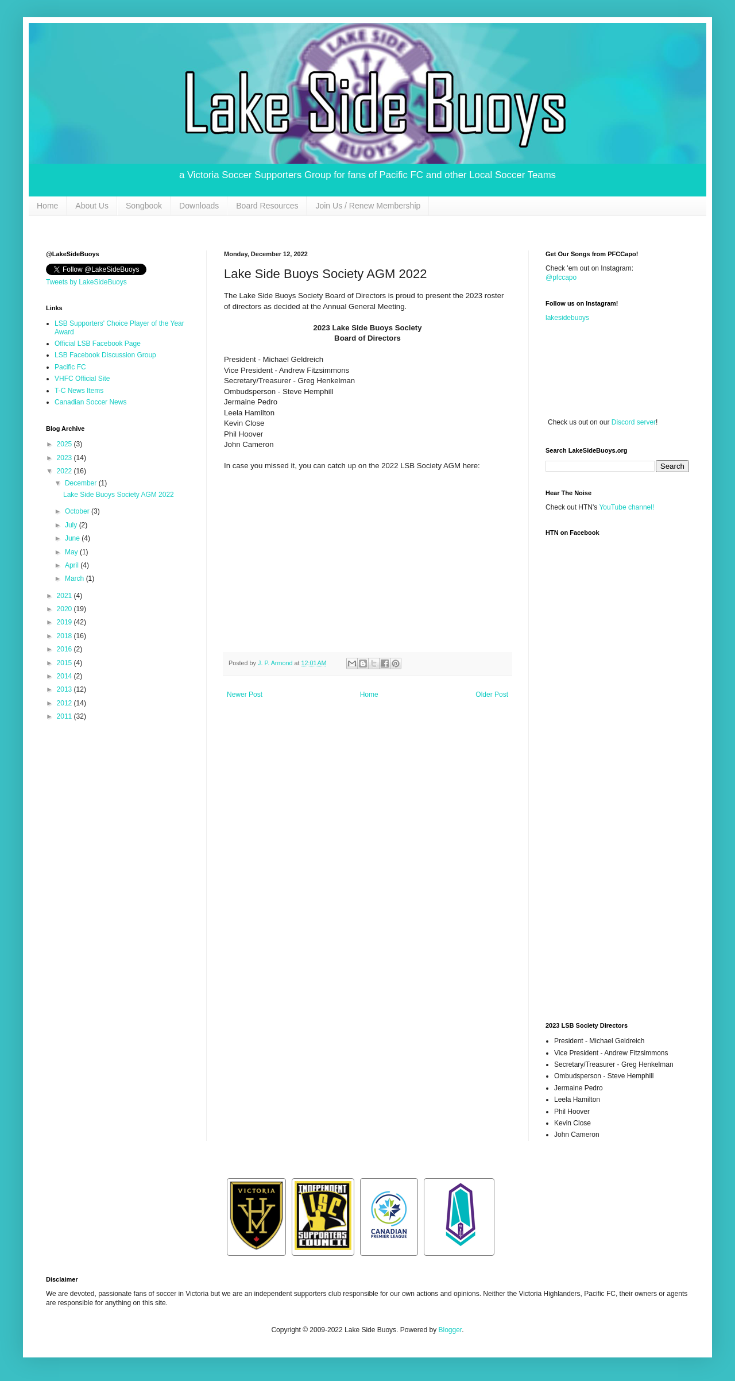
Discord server (634, 422)
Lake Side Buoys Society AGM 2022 (118, 495)
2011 (65, 716)
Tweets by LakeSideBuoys (86, 282)
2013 (65, 689)
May (72, 552)
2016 (65, 649)
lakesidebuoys (567, 318)
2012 (65, 703)
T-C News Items (79, 391)
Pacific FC (70, 367)
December (82, 483)
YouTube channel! (626, 507)
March (75, 578)
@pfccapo (561, 277)
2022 (65, 471)
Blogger (450, 1330)
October (78, 511)
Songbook (144, 205)
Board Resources (267, 205)
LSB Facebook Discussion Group (105, 355)
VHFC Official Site (82, 379)
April (72, 565)
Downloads (199, 205)
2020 (65, 609)
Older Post (491, 694)
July (72, 525)
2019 (65, 622)
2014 (65, 676)
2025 (65, 444)
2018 (65, 636)
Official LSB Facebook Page (98, 344)
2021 (65, 596)
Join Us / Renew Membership (367, 205)
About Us (92, 205)
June (73, 538)
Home (47, 205)
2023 (65, 458)
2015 (65, 663)
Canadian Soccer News (90, 402)
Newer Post (244, 694)
